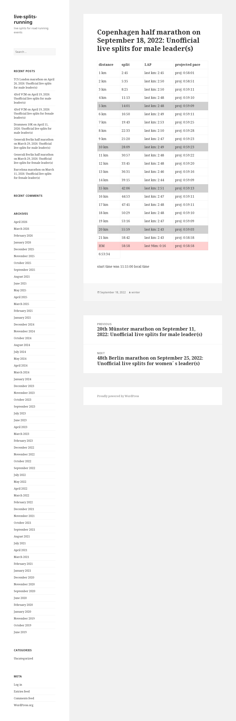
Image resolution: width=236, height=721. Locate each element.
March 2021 (21, 557)
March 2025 (21, 304)
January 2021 (22, 570)
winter (135, 292)
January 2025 (22, 317)
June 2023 (20, 420)
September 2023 (24, 406)
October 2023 (22, 400)
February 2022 (23, 502)
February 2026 (23, 235)
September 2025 (24, 270)
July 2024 (20, 352)
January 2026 (22, 242)
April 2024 (20, 365)
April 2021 (20, 550)
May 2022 (20, 482)
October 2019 (22, 625)
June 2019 (20, 632)
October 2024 (22, 338)
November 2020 (24, 584)
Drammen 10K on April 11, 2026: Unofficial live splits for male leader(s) (33, 129)
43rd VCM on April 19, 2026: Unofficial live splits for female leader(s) (34, 113)
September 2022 (24, 468)
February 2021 (23, 564)
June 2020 (20, 598)
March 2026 (21, 229)
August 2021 (22, 536)
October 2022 (22, 461)
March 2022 (21, 495)
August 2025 (22, 276)
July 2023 (20, 413)
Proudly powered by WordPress (118, 396)
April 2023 (20, 427)
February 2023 (23, 441)
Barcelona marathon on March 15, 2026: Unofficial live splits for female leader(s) (34, 174)
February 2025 (23, 311)
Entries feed (22, 691)
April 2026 (20, 222)
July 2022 (20, 475)
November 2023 (24, 393)
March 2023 (21, 434)
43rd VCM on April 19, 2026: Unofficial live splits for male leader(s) (32, 98)
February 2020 (23, 605)
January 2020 (22, 611)
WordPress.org (23, 705)
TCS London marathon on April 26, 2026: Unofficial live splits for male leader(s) (34, 83)
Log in (18, 684)
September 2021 (24, 529)
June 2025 (20, 283)
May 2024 (20, 358)
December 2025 (24, 249)
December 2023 (24, 386)
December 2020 (24, 577)
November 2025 (24, 256)
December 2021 (24, 509)
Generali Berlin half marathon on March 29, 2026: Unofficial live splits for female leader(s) (33, 159)
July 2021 (20, 543)
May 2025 (20, 290)
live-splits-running (25, 19)
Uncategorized (23, 658)
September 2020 (24, 591)
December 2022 (24, 447)
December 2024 (24, 324)
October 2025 (22, 263)
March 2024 (21, 372)
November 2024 (24, 331)
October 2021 (22, 523)
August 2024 (22, 345)
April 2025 (20, 297)
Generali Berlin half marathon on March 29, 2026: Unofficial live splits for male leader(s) (33, 144)
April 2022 (20, 488)
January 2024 (22, 379)
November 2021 (24, 516)
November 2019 (24, 618)
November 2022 (24, 454)
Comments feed (24, 698)
